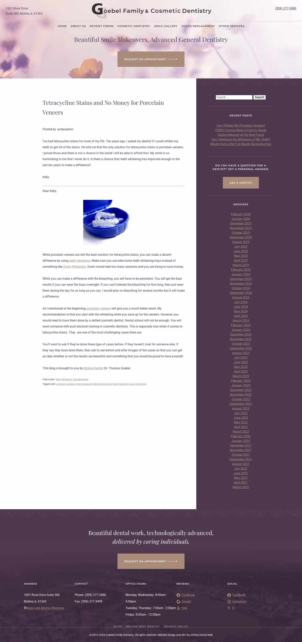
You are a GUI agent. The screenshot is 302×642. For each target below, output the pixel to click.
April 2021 (241, 482)
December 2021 (241, 445)
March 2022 (241, 431)
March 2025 (241, 265)
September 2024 (241, 293)
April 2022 (241, 427)
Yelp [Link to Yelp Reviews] (181, 608)
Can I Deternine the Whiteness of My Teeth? (240, 139)
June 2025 (241, 251)
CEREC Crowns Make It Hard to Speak (240, 130)
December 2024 (241, 279)
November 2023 (241, 339)
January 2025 (240, 274)
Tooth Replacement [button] (198, 26)
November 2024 (241, 283)
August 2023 (240, 353)
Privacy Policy (176, 626)
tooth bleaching (121, 384)
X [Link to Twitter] (230, 608)
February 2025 (241, 270)
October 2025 (241, 233)
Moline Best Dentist (143, 626)
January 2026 (240, 219)
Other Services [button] (231, 26)
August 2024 (240, 297)
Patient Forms (102, 26)
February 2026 (241, 214)
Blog (118, 626)
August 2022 (240, 408)
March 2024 (241, 320)
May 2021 (241, 478)
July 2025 (240, 246)
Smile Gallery (166, 26)
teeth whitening (79, 261)
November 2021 (241, 450)
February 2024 (241, 325)
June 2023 (241, 362)
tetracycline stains (102, 384)
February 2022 (241, 436)
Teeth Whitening (63, 379)
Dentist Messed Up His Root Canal (241, 135)
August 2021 (240, 464)
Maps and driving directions (44, 608)
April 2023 (241, 371)
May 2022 (241, 422)
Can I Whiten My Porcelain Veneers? (240, 125)
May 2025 (241, 256)
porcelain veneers (99, 308)
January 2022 (240, 441)
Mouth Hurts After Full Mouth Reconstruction (240, 144)
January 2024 (240, 330)
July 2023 (240, 357)
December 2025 (241, 223)
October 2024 (241, 288)
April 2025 (241, 260)
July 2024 (240, 302)
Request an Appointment (151, 59)
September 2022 (241, 404)
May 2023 (241, 367)
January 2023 (240, 385)
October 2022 (241, 399)
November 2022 (241, 394)
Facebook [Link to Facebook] (236, 595)
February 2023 (241, 381)
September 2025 (241, 237)
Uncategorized (80, 379)
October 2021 (241, 455)
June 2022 (241, 418)
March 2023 (241, 376)
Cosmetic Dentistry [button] (133, 26)
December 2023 (241, 334)
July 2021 (240, 468)
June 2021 (241, 473)
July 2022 (240, 413)
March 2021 (241, 487)
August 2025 (240, 242)
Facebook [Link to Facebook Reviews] (185, 595)
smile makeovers (84, 384)
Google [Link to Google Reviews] (183, 601)
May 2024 (241, 311)
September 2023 (241, 348)
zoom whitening (138, 384)
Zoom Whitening (74, 266)
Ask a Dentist (241, 182)
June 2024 (241, 307)
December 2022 (241, 390)
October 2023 (241, 344)
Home (62, 26)
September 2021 (241, 459)
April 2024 (241, 316)
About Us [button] (78, 26)
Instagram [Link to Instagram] (236, 601)
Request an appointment (151, 561)
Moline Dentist (93, 368)
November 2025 (241, 228)
